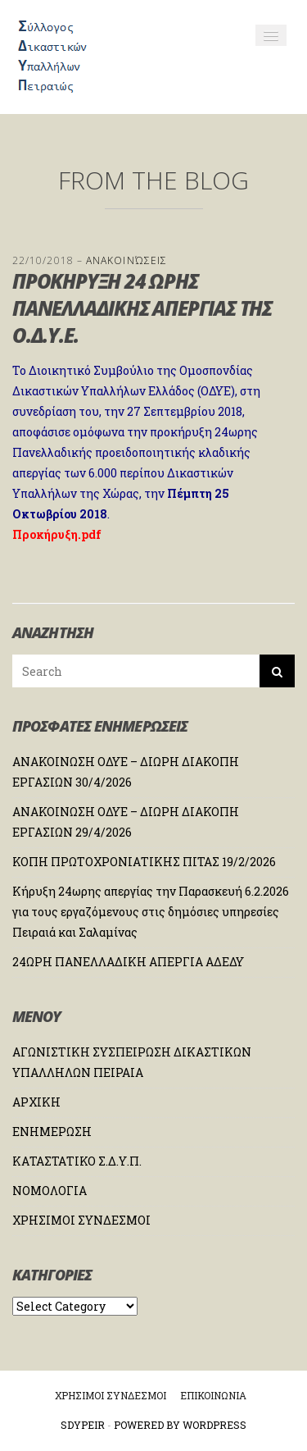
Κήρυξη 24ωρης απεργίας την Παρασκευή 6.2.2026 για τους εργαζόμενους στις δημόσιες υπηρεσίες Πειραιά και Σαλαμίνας (150, 911)
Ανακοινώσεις (126, 260)
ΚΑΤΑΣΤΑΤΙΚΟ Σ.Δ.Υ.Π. (77, 1161)
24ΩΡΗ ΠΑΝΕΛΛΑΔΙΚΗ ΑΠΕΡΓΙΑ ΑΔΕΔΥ (128, 962)
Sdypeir (83, 1424)
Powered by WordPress (180, 1424)
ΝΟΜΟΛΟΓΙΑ (49, 1190)
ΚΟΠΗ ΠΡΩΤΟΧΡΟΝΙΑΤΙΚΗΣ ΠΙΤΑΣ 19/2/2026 (144, 861)
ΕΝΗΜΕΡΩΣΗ (52, 1131)
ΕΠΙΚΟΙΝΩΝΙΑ (213, 1395)
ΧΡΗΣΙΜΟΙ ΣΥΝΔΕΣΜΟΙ (81, 1220)
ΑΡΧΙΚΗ (36, 1102)
